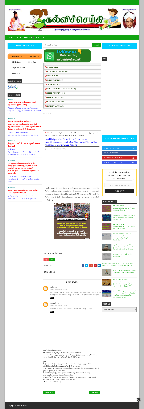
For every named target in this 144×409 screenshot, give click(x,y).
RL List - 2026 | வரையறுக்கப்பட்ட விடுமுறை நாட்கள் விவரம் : (124, 226)
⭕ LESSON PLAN (51, 76)
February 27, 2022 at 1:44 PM (59, 305)
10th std (39, 37)
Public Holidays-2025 (24, 46)
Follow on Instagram (119, 162)
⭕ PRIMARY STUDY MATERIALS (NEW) (60, 89)
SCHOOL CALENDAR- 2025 (119, 46)
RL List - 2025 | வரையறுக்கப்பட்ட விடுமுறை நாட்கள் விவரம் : (124, 208)
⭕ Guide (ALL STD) (53, 84)
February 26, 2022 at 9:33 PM (59, 289)
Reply (51, 298)
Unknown (54, 287)
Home (11, 37)
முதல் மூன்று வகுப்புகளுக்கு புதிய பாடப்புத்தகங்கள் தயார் (23, 191)
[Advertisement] (72, 122)
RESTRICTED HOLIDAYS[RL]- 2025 (119, 138)
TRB (18, 37)
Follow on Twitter (119, 148)
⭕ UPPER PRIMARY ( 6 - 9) (55, 93)
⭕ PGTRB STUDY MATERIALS (56, 71)
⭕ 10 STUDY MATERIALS (54, 97)
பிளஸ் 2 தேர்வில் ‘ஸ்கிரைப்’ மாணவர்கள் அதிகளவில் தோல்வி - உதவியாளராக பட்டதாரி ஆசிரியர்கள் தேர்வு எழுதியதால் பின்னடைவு (24, 125)
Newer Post (49, 392)
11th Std (28, 37)
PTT (52, 133)
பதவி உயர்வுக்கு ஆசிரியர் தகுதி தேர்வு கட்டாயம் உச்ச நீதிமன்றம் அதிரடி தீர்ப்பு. (123, 247)
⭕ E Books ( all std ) (52, 67)
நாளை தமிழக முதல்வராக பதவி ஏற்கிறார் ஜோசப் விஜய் (22, 103)
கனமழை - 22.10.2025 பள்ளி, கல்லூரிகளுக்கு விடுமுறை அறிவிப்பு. (124, 217)
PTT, (64, 149)
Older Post (95, 392)
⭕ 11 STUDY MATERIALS (54, 102)
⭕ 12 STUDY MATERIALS (54, 106)
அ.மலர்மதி (54, 303)
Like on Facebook (119, 153)
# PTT (52, 260)
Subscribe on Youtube (119, 158)
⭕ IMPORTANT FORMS (54, 80)
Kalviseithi (24, 405)
